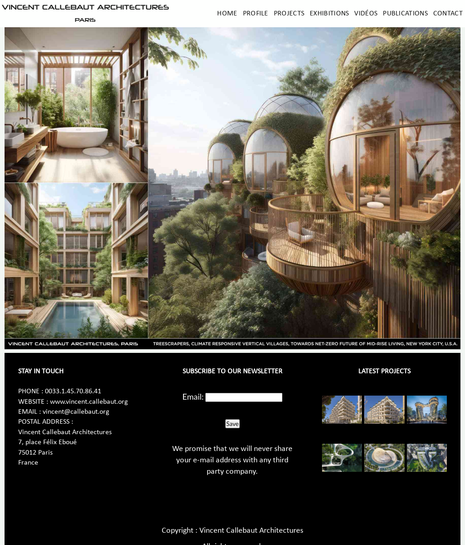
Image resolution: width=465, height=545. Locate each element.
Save (232, 423)
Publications (405, 13)
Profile (255, 13)
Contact (448, 13)
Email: (193, 396)
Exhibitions (329, 13)
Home (227, 13)
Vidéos (365, 13)
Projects (289, 13)
